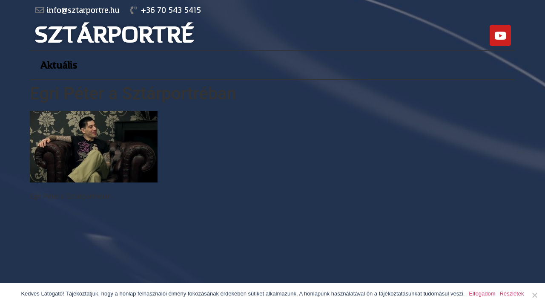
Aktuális (58, 65)
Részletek (511, 293)
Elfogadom (482, 293)
